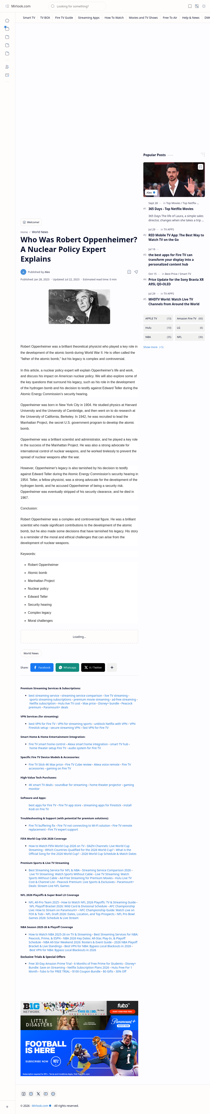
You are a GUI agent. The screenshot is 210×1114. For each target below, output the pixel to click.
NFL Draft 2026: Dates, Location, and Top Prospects (80, 914)
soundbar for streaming (71, 785)
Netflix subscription (43, 703)
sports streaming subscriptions (50, 699)
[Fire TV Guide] (64, 17)
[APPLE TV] (158, 318)
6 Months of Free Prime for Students (98, 963)
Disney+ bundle (108, 703)
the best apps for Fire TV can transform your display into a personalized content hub (171, 259)
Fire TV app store (70, 805)
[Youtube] (46, 1094)
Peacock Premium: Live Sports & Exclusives (86, 882)
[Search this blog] (77, 6)
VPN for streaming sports (75, 724)
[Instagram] (31, 1094)
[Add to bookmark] (200, 167)
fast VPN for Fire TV (95, 728)
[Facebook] (24, 1094)
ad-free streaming (124, 699)
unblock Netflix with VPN (110, 724)
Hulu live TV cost (69, 703)
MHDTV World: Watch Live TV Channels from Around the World (173, 301)
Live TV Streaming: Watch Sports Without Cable (61, 874)
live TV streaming (116, 695)
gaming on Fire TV (59, 768)
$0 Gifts (108, 971)
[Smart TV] (29, 17)
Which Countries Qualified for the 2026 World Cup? (79, 850)
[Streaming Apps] (89, 17)
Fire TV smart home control (47, 744)
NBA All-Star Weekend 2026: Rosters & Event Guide (77, 942)
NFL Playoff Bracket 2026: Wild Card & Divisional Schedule (68, 906)
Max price (89, 703)
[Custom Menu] (7, 45)
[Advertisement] (112, 58)
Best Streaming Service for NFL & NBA (54, 870)
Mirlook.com (21, 6)
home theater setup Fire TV (48, 748)
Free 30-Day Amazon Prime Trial (50, 963)
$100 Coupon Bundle (86, 971)
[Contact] (7, 75)
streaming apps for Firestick (103, 805)
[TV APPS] (169, 229)
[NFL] (190, 337)
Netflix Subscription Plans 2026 (88, 967)
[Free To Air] (170, 17)
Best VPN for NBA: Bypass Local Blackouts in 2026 (97, 946)
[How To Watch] (114, 17)
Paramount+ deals (55, 707)
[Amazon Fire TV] (190, 318)
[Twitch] (53, 1094)
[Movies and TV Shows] (143, 17)
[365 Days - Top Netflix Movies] (174, 179)
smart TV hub (119, 744)
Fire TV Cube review (78, 764)
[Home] (7, 20)
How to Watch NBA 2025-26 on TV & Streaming (60, 934)
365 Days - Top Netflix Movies (170, 209)
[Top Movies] (174, 203)
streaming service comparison (82, 695)
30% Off (121, 971)
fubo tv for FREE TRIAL (55, 971)
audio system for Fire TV (84, 748)
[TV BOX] (45, 17)
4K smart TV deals (41, 785)
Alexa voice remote (106, 764)
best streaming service (44, 695)
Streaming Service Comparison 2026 (106, 870)
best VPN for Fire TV (42, 724)
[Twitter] (38, 1094)
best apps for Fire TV (43, 805)
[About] (7, 67)
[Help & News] (191, 17)
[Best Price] (172, 274)
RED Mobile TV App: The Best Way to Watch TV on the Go (176, 237)
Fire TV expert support (63, 829)
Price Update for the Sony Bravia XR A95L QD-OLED (176, 281)
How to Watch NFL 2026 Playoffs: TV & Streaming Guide (98, 902)
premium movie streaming (92, 699)
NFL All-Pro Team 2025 (44, 902)
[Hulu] (158, 328)
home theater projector (106, 785)
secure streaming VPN (65, 728)
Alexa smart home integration (88, 744)
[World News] (31, 653)
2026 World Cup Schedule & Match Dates (108, 854)
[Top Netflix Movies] (194, 203)
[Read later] (129, 272)
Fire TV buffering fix (42, 825)
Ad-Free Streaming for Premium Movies (86, 878)
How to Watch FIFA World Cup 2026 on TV (56, 846)
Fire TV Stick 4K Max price (46, 764)
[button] (7, 6)
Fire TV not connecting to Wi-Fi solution (83, 825)
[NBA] (158, 337)
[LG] (190, 328)
